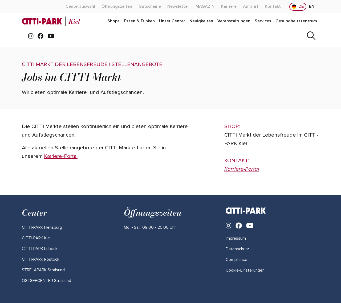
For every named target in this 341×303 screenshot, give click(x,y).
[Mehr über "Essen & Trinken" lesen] (139, 21)
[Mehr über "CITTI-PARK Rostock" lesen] (40, 259)
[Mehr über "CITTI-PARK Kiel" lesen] (36, 238)
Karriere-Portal (61, 156)
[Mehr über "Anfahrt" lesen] (251, 6)
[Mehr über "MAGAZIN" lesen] (205, 6)
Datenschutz (237, 249)
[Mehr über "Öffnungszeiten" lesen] (116, 6)
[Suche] (311, 36)
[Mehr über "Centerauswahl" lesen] (80, 6)
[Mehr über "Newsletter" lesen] (178, 6)
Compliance (236, 259)
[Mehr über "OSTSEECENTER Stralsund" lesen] (46, 280)
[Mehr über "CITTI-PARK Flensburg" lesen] (42, 227)
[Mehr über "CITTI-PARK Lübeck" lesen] (40, 248)
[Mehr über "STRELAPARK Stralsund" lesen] (43, 270)
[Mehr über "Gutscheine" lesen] (149, 6)
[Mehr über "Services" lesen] (263, 21)
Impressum (236, 238)
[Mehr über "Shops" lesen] (113, 21)
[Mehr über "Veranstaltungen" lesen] (233, 21)
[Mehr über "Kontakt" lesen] (273, 6)
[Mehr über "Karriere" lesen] (229, 6)
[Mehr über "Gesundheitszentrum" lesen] (296, 21)
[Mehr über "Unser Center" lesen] (172, 21)
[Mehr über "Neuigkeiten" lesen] (201, 21)
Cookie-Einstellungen (245, 270)
